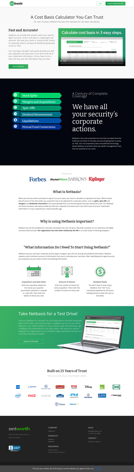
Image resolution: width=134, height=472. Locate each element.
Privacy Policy (53, 450)
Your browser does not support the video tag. (91, 47)
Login (100, 3)
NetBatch (51, 442)
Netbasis (51, 439)
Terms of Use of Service (56, 452)
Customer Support (94, 442)
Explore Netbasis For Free (115, 3)
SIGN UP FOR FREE (31, 341)
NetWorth (51, 431)
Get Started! (18, 67)
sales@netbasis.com (95, 431)
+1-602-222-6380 (94, 433)
